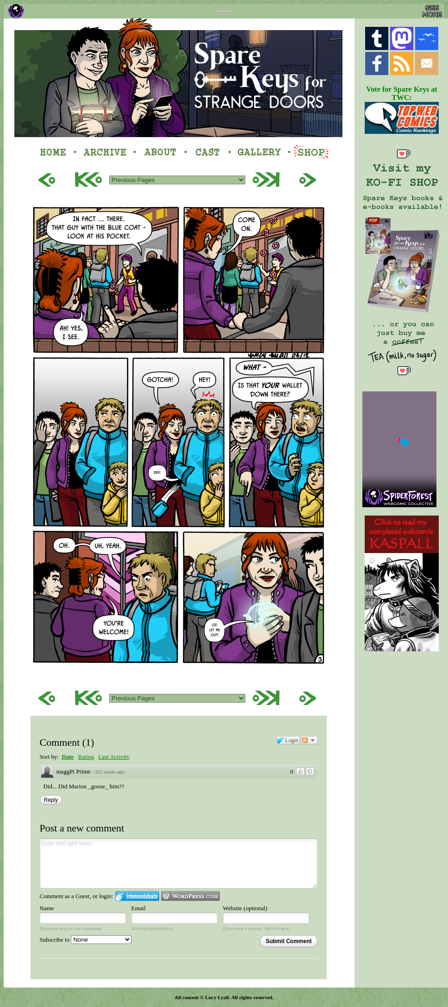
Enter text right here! (178, 863)
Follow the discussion (309, 740)
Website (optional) (245, 908)
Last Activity (114, 756)
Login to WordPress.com (190, 896)
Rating (86, 756)
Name (47, 908)
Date (68, 756)
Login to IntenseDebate (137, 896)
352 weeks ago (109, 771)
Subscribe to (86, 939)
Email (138, 908)
